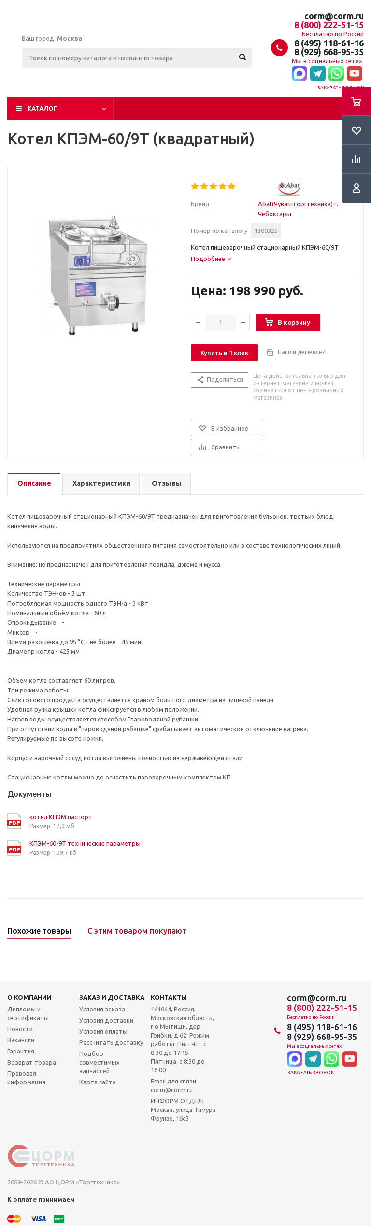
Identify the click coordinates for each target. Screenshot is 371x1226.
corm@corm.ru (334, 16)
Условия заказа (102, 1009)
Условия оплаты (103, 1031)
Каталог (42, 108)
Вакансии (20, 1040)
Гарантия (20, 1051)
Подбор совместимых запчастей (99, 1062)
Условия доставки (106, 1020)
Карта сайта (97, 1082)
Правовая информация (26, 1077)
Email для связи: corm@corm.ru (174, 1085)
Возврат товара (31, 1062)
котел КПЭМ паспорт (60, 816)
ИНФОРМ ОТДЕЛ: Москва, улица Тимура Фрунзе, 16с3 (183, 1109)
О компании (29, 997)
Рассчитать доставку (111, 1042)
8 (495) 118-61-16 (329, 43)
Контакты (169, 997)
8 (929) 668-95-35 (329, 51)
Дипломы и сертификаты (28, 1013)
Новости (20, 1028)
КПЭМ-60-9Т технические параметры (85, 843)
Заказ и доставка (111, 997)
